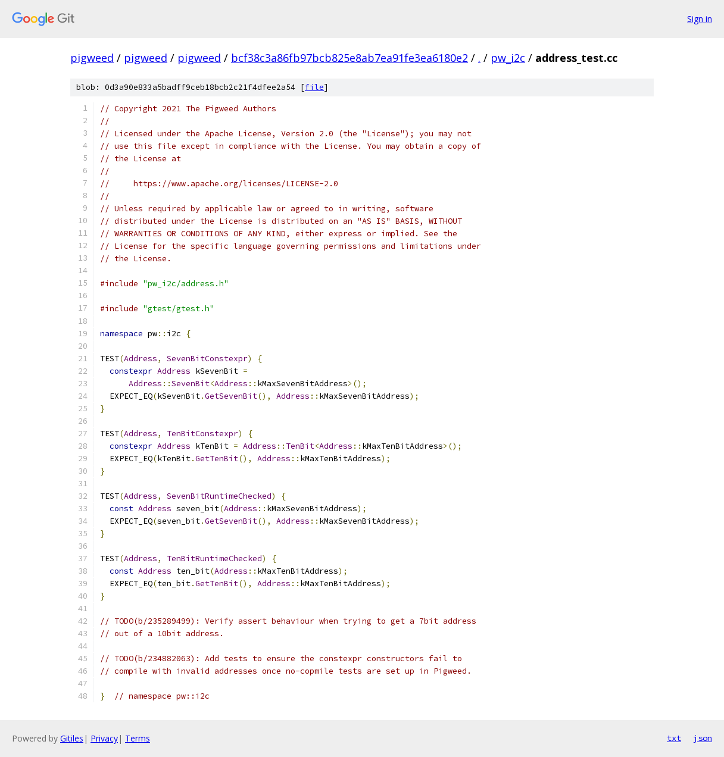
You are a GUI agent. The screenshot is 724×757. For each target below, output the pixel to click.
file (314, 87)
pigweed (92, 58)
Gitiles (71, 738)
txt (674, 738)
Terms (137, 738)
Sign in (699, 18)
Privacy (104, 738)
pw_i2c (508, 58)
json (702, 738)
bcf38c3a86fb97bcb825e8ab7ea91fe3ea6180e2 (349, 58)
